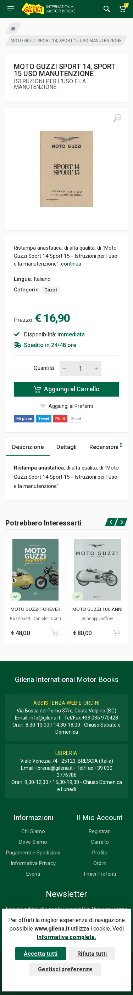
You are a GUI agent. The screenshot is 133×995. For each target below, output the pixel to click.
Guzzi (50, 289)
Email (76, 418)
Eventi (33, 874)
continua (71, 264)
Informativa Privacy (33, 863)
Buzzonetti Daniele (29, 618)
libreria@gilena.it (54, 768)
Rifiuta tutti (92, 953)
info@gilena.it (44, 718)
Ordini (99, 863)
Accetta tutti (40, 953)
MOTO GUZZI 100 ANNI (97, 609)
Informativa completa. (66, 937)
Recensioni (105, 446)
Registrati (100, 831)
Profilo (99, 852)
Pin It (60, 418)
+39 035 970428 (100, 718)
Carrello (100, 842)
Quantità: (44, 368)
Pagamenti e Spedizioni (33, 852)
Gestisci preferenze (65, 969)
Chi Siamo (33, 831)
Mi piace (24, 418)
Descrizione (28, 447)
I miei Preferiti (100, 874)
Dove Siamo (33, 842)
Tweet (43, 418)
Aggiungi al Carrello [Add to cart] (67, 389)
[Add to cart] (55, 633)
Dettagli (66, 447)
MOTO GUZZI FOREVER (35, 609)
